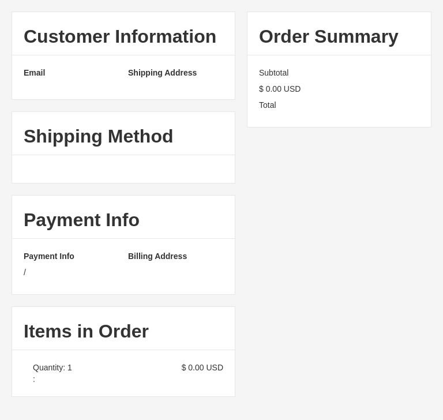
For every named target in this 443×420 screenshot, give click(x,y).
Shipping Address (162, 72)
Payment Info (49, 256)
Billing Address (157, 256)
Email (34, 72)
